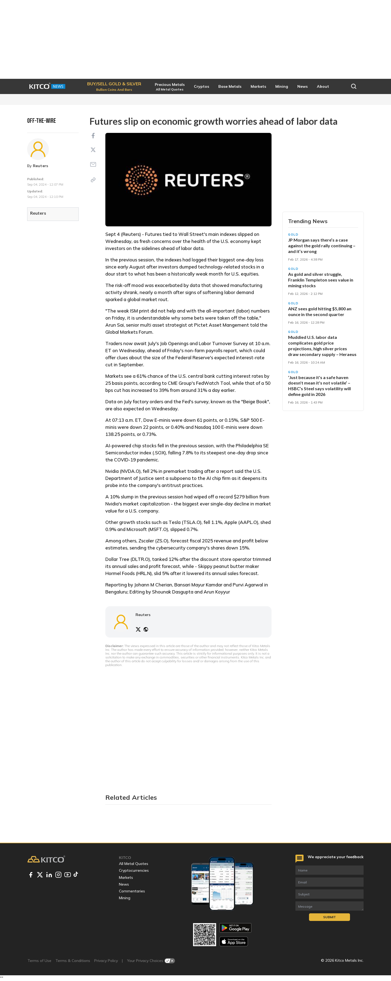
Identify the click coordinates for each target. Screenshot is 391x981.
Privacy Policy (106, 960)
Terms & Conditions (72, 960)
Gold (293, 234)
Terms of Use (39, 960)
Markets (126, 877)
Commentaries (132, 891)
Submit (329, 917)
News (124, 884)
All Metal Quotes (133, 863)
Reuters (40, 165)
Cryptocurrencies (134, 870)
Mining (124, 897)
